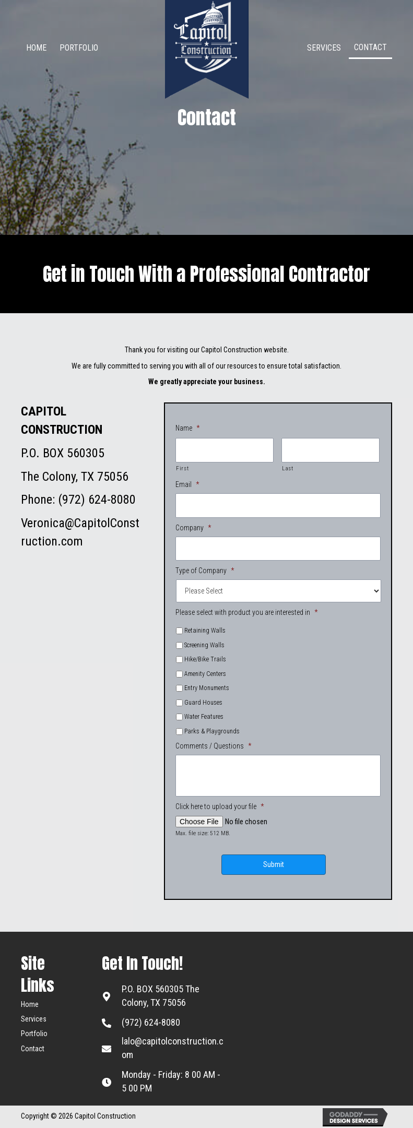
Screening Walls (204, 644)
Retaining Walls (205, 630)
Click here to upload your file (219, 806)
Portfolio (34, 1033)
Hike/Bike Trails (205, 659)
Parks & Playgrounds (212, 730)
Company (193, 527)
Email (187, 484)
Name (187, 428)
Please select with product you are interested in (246, 612)
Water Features (203, 716)
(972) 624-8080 (97, 499)
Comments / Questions (213, 746)
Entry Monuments (206, 688)
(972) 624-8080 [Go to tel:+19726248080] (151, 1021)
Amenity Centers (205, 673)
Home (30, 1004)
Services (33, 1018)
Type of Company (204, 570)
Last (287, 467)
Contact (32, 1048)
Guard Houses (203, 702)
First (182, 467)
